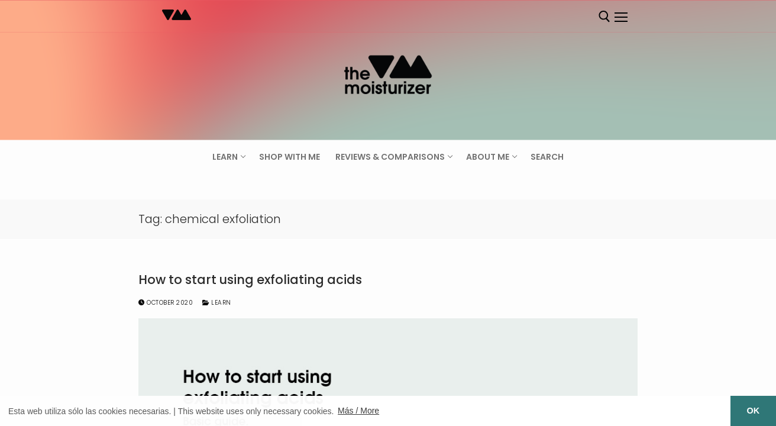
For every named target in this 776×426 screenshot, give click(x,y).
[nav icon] (620, 17)
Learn (216, 302)
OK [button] (753, 410)
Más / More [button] (358, 410)
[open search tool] (604, 16)
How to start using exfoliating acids (250, 280)
